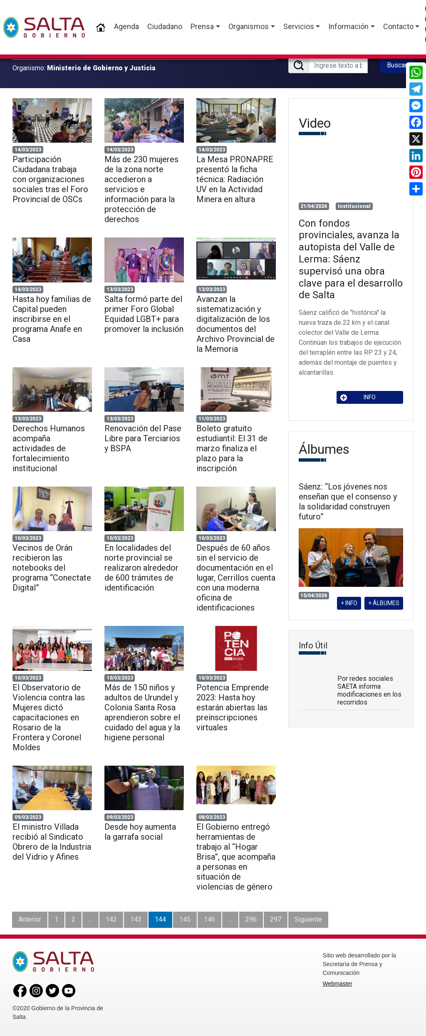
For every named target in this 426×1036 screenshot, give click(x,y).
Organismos (248, 26)
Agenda (126, 26)
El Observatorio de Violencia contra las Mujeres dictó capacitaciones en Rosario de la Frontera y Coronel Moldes (48, 717)
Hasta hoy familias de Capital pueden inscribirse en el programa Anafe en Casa (51, 319)
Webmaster (337, 983)
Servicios (298, 26)
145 (185, 919)
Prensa (202, 26)
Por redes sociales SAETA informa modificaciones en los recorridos (369, 691)
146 (209, 919)
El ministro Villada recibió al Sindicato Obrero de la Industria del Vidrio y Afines (51, 842)
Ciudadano (164, 26)
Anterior (29, 919)
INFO (358, 397)
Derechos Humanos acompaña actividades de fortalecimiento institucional (48, 448)
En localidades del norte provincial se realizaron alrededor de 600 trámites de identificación (141, 568)
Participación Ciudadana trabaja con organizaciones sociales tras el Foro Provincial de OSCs (50, 179)
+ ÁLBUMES (383, 603)
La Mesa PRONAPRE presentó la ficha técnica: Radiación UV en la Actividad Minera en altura (234, 179)
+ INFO (349, 603)
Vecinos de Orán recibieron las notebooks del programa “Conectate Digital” (51, 568)
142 (111, 919)
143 (135, 919)
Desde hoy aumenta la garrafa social (140, 832)
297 (275, 919)
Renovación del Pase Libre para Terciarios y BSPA (142, 438)
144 (160, 919)
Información (348, 26)
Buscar (397, 65)
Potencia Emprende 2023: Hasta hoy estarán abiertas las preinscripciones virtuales (232, 707)
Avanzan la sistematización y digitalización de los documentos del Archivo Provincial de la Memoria (235, 324)
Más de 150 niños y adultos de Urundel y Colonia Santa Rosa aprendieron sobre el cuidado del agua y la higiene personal (142, 712)
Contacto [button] (398, 26)
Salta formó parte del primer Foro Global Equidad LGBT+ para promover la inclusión (143, 314)
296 (251, 919)
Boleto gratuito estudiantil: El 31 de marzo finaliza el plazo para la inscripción (231, 448)
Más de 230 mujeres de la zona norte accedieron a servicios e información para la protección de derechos (141, 189)
